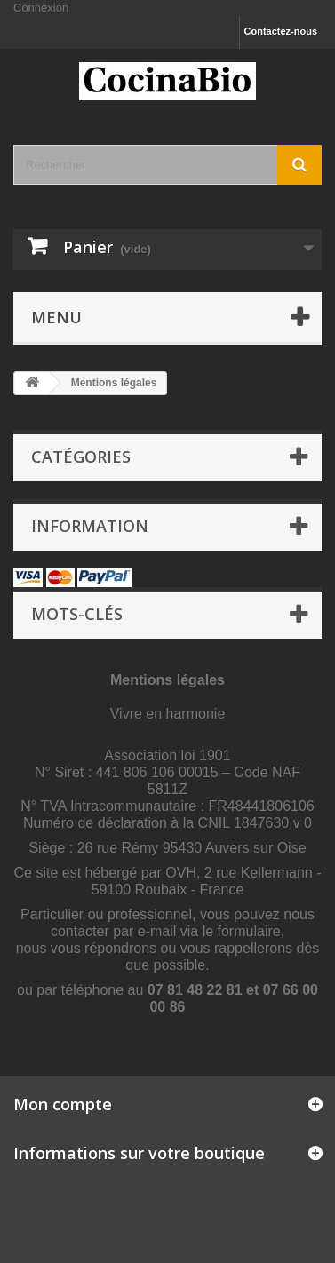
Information (89, 525)
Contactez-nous (281, 31)
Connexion (40, 7)
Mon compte (62, 1104)
